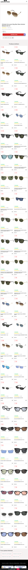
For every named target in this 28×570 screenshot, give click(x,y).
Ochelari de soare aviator (6, 556)
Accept (18, 569)
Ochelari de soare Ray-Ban (7, 553)
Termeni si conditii (5, 563)
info (12, 64)
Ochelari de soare (16, 556)
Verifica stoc (18, 34)
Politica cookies (23, 563)
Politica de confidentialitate (14, 563)
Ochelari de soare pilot (17, 553)
